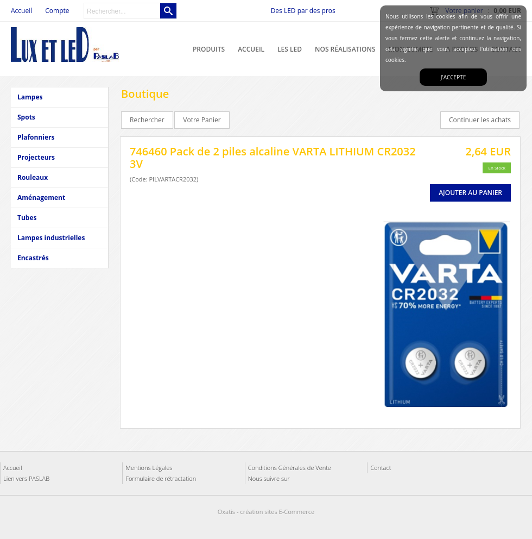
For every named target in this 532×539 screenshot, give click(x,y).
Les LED (289, 49)
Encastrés (33, 257)
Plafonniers (35, 137)
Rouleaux (32, 177)
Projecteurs (36, 157)
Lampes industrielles (51, 237)
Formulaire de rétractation (160, 478)
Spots (26, 117)
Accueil (251, 49)
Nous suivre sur (269, 478)
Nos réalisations (345, 49)
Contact (380, 467)
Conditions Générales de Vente (289, 467)
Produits (209, 49)
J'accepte (453, 77)
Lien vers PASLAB (26, 478)
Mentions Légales (148, 467)
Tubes (26, 217)
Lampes (29, 97)
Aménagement (41, 197)
